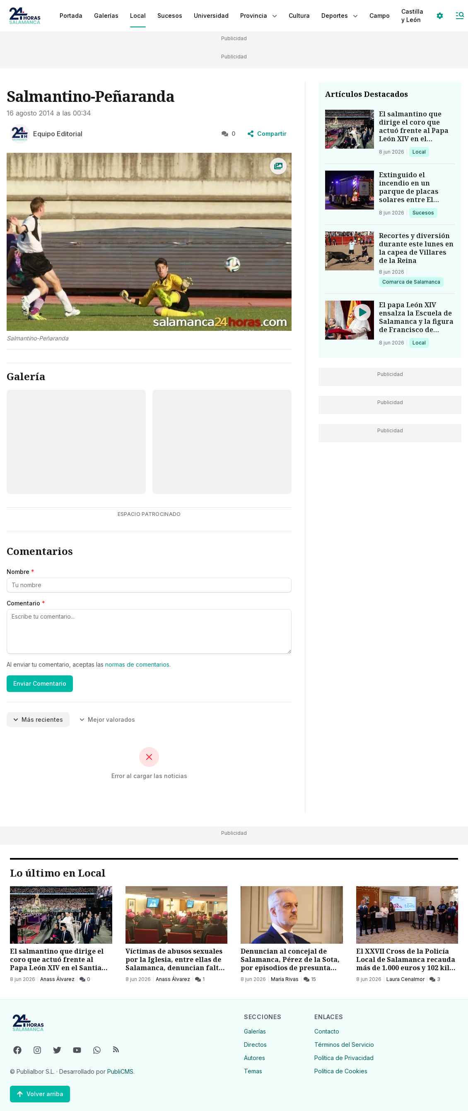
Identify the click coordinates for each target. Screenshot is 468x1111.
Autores (254, 1053)
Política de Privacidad (344, 1053)
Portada (71, 15)
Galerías (106, 15)
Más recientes (38, 719)
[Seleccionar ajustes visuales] (439, 15)
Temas (253, 1066)
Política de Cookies (340, 1066)
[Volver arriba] (40, 1089)
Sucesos (424, 212)
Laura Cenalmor (405, 906)
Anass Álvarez (57, 906)
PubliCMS (120, 1066)
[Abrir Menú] (459, 15)
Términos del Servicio (344, 1040)
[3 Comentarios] (434, 906)
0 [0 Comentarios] (229, 133)
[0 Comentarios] (85, 906)
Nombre (20, 571)
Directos (255, 1040)
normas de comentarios (137, 664)
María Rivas (285, 906)
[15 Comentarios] (310, 906)
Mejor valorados (107, 719)
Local (420, 151)
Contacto (326, 1026)
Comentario (26, 603)
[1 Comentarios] (200, 906)
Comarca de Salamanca (411, 281)
